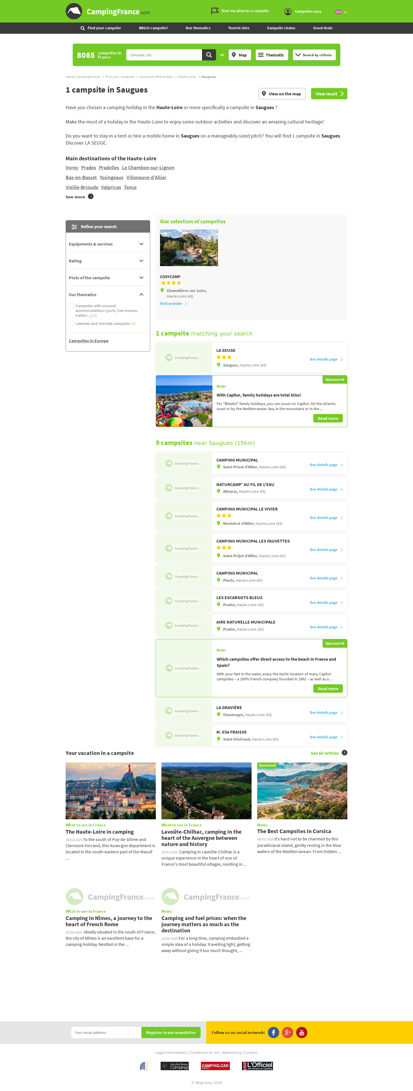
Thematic (271, 55)
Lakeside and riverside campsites (106, 323)
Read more (328, 418)
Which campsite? (153, 27)
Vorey (72, 167)
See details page (326, 359)
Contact (251, 1053)
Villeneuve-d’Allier (146, 177)
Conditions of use (204, 1053)
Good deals (322, 27)
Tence (130, 187)
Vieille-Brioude (82, 187)
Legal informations (171, 1053)
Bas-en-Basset (81, 177)
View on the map (281, 93)
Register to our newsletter (171, 1033)
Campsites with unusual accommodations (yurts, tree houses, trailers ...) (107, 310)
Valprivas (111, 187)
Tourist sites (238, 27)
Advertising (231, 1053)
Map (239, 55)
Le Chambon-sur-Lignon (148, 167)
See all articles (329, 753)
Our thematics (198, 27)
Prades (88, 167)
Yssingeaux (112, 177)
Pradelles (109, 167)
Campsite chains (281, 27)
